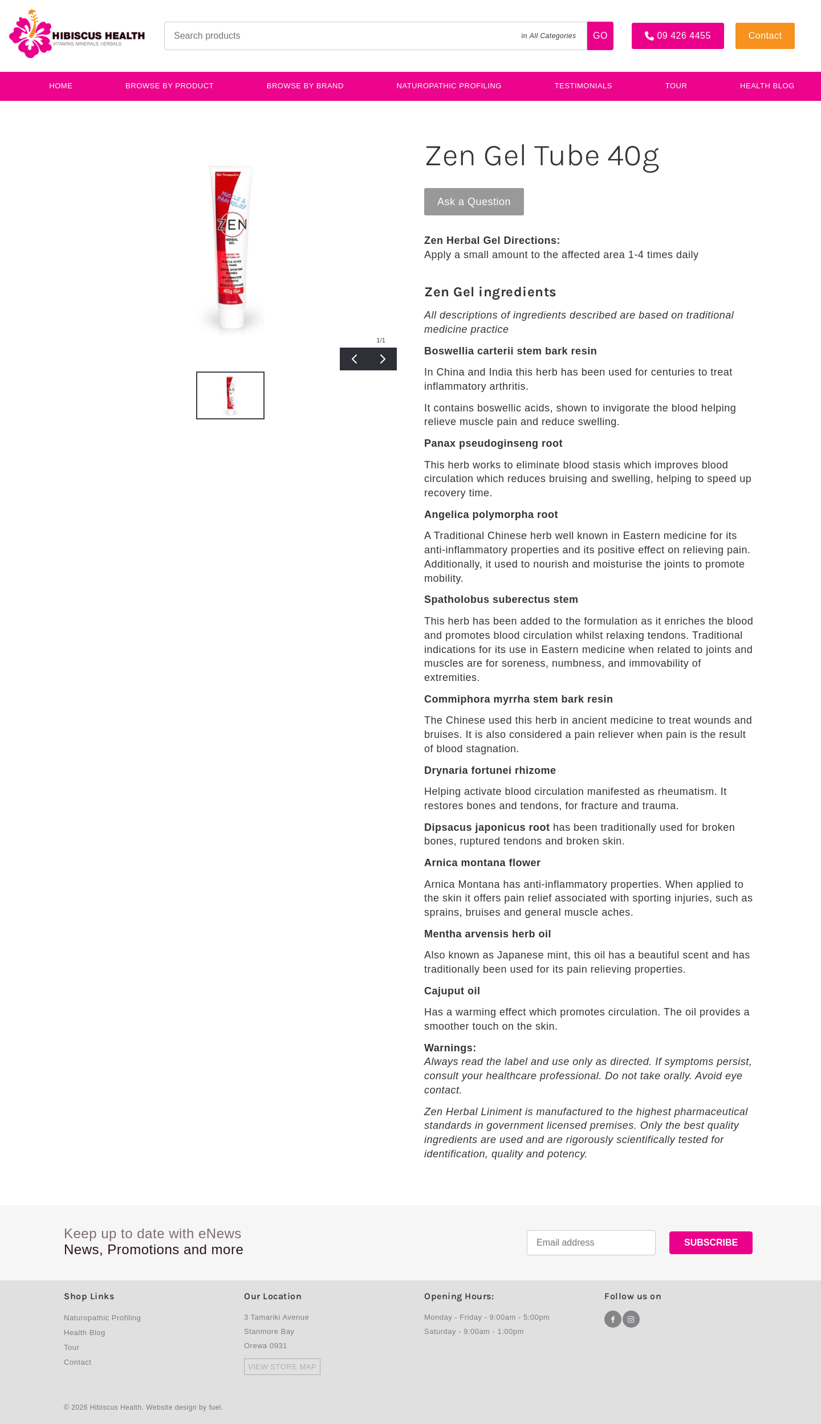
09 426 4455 (658, 27)
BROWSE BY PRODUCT (169, 85)
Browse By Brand (305, 85)
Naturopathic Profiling (449, 85)
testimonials (583, 85)
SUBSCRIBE (711, 1242)
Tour (676, 85)
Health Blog (84, 1332)
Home (60, 85)
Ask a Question (461, 193)
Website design (171, 1407)
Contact (752, 27)
